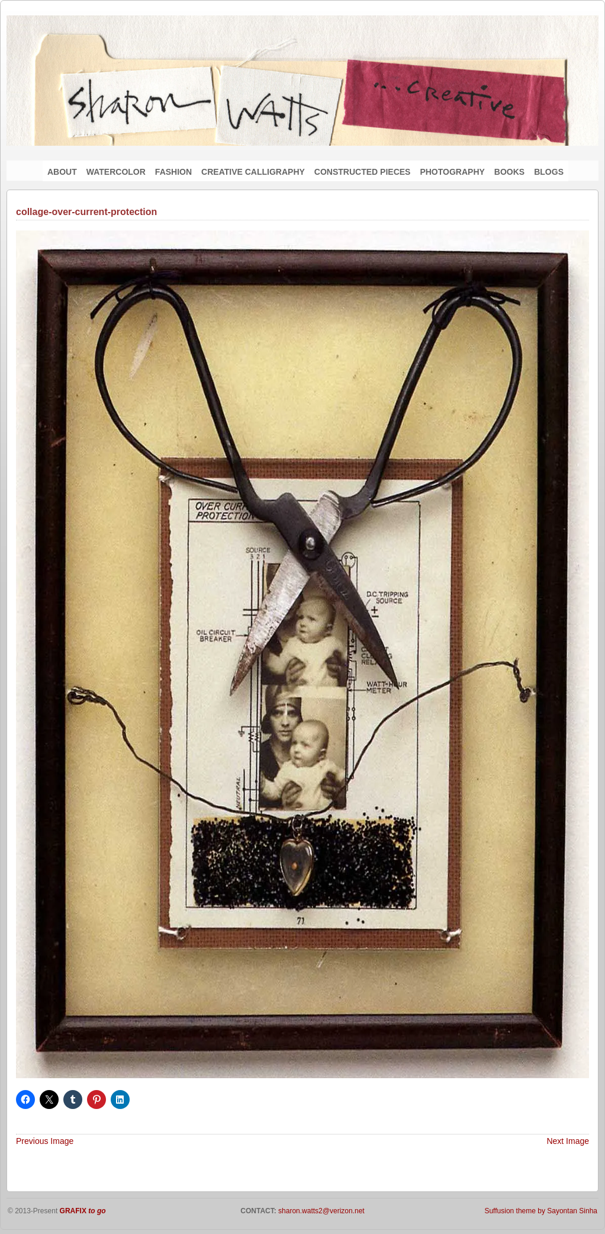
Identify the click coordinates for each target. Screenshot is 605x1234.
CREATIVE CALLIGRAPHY (253, 172)
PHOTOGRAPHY (452, 172)
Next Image (567, 1141)
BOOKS (509, 172)
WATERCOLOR (116, 172)
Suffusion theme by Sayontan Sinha (540, 1211)
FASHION (173, 172)
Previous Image (44, 1141)
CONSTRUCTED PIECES (362, 172)
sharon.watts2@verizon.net (320, 1211)
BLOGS (549, 172)
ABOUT (62, 172)
